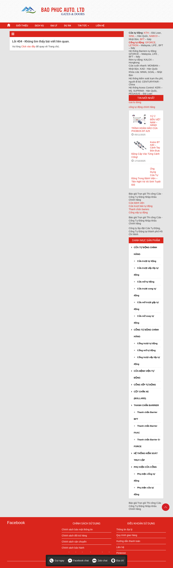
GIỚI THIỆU (22, 25)
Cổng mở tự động (146, 350)
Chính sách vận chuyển (74, 541)
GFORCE (150, 42)
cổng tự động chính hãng (142, 107)
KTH (147, 32)
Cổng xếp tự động (138, 212)
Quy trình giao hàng (126, 535)
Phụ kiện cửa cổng (145, 467)
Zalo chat (99, 560)
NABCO (153, 36)
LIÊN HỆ (100, 25)
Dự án (67, 25)
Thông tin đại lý (124, 529)
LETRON (134, 45)
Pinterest (121, 553)
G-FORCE (67, 554)
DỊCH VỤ (39, 25)
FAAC (65, 552)
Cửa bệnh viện (136, 203)
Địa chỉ (117, 560)
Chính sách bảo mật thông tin (77, 529)
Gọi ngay (56, 560)
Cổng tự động (136, 42)
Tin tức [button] (83, 25)
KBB (105, 552)
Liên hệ (120, 547)
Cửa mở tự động (145, 281)
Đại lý (54, 25)
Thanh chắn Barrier (146, 405)
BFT (142, 39)
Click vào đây (28, 46)
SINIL (132, 36)
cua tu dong (135, 102)
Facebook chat (78, 560)
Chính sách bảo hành (73, 547)
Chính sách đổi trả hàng (74, 535)
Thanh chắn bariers (139, 209)
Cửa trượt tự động (146, 261)
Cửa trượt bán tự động (141, 206)
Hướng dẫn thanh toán (128, 541)
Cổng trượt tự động (147, 343)
